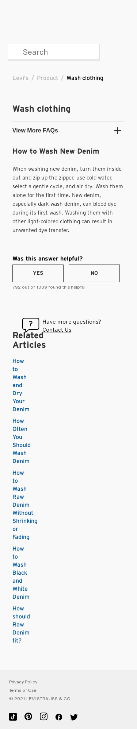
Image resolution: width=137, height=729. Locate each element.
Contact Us (56, 329)
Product (47, 78)
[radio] (38, 273)
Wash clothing (84, 78)
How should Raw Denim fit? (21, 625)
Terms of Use (22, 690)
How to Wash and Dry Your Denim (21, 385)
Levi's (20, 78)
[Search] (54, 52)
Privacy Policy (23, 682)
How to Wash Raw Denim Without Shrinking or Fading (25, 505)
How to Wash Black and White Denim (21, 573)
